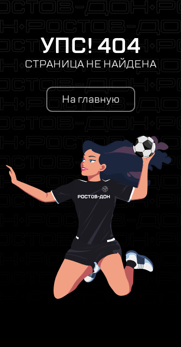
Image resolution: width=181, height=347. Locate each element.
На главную (90, 99)
